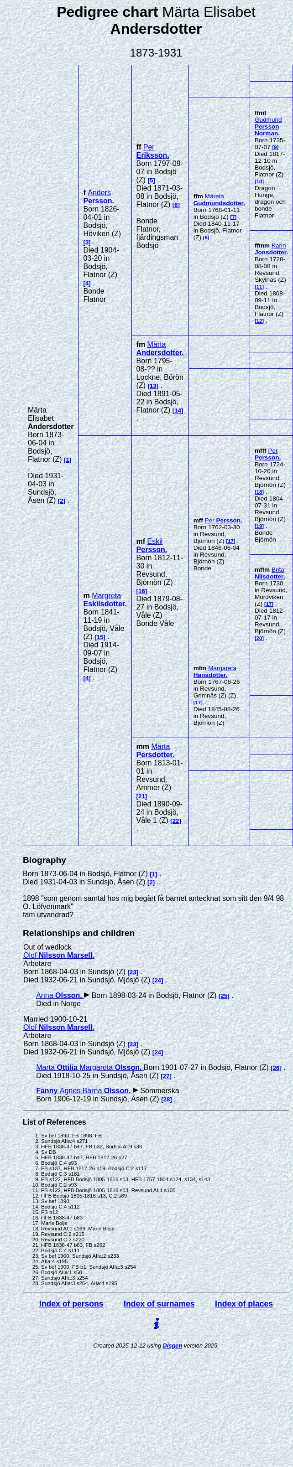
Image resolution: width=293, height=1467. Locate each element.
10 (259, 181)
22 (176, 820)
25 (223, 995)
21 (141, 796)
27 (166, 1076)
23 (133, 972)
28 (166, 1099)
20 (259, 638)
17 (231, 541)
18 (259, 492)
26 (276, 1067)
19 (259, 526)
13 (153, 385)
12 (259, 321)
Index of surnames (159, 1303)
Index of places (244, 1303)
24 (157, 980)
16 (141, 591)
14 (177, 410)
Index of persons (71, 1303)
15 (100, 637)
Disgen (173, 1345)
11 (259, 286)
